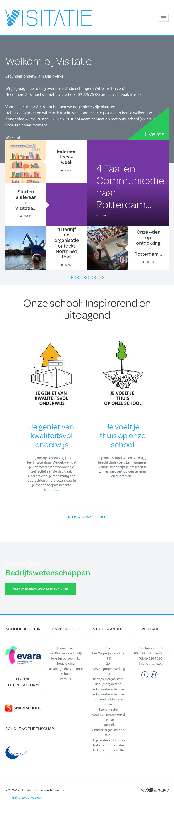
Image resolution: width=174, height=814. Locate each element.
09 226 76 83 (153, 658)
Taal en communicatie (108, 745)
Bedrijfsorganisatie (108, 684)
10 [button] (102, 277)
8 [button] (95, 277)
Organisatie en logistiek (108, 740)
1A (108, 648)
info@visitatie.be (151, 663)
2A (108, 663)
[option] (87, 205)
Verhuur (65, 679)
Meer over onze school (87, 517)
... (58, 489)
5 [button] (85, 277)
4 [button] (82, 277)
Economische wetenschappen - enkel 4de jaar (108, 714)
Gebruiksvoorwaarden (27, 797)
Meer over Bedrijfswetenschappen (40, 588)
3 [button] (78, 277)
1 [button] (72, 277)
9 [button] (99, 277)
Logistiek (108, 724)
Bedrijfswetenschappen (108, 689)
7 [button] (92, 277)
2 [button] (75, 277)
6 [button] (89, 277)
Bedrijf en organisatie (108, 679)
